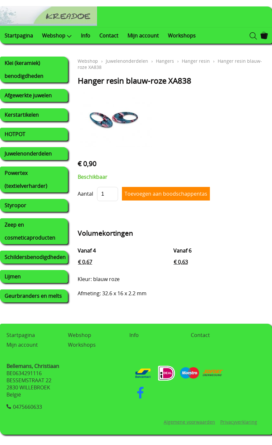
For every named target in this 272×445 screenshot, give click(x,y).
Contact (108, 35)
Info (85, 35)
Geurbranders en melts (33, 295)
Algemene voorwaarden (189, 422)
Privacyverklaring (238, 422)
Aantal (85, 193)
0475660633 (27, 406)
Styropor (15, 205)
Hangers (165, 61)
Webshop (57, 35)
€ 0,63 (181, 262)
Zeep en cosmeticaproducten (30, 231)
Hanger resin (196, 61)
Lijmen (13, 276)
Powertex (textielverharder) (26, 179)
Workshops (182, 35)
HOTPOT (15, 134)
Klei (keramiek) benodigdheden (24, 70)
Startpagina (19, 35)
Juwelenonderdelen (28, 153)
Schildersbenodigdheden (35, 257)
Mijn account (143, 35)
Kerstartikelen (22, 114)
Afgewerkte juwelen (28, 95)
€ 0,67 (85, 262)
